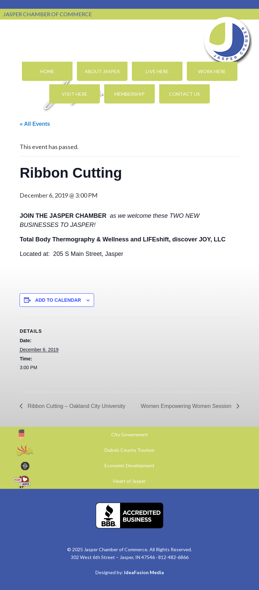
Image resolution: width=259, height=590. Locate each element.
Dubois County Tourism (129, 450)
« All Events (35, 124)
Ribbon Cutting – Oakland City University (75, 406)
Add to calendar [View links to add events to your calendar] (58, 300)
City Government (129, 434)
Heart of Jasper (129, 481)
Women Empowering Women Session (187, 406)
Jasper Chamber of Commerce (227, 39)
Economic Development (129, 465)
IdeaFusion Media (144, 572)
